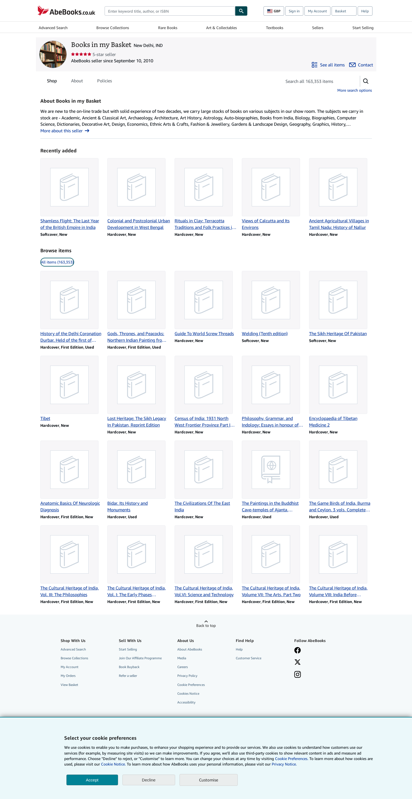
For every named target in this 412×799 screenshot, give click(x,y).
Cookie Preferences (191, 685)
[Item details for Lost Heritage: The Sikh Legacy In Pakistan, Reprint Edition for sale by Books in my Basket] (138, 392)
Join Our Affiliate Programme (140, 658)
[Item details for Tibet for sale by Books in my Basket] (71, 389)
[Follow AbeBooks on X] (297, 662)
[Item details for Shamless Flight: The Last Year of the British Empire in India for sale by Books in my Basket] (71, 194)
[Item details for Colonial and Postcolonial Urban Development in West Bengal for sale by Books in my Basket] (138, 194)
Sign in (294, 11)
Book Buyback (129, 667)
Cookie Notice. (113, 764)
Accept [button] (92, 780)
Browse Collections (112, 27)
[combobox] (170, 11)
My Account (317, 11)
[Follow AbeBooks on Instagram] (297, 675)
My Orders (68, 676)
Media (181, 658)
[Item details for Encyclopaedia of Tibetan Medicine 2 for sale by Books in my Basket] (340, 392)
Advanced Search (53, 27)
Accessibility (186, 702)
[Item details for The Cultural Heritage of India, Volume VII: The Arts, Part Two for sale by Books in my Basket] (273, 561)
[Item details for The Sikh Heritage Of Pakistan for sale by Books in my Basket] (340, 304)
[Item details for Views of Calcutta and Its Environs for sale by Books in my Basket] (273, 194)
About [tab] (77, 82)
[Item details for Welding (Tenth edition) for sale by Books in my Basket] (273, 304)
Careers (182, 667)
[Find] (241, 11)
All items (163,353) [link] (57, 262)
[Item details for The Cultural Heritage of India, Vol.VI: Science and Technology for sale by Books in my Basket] (206, 561)
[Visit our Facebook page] (297, 651)
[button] (366, 81)
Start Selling (363, 27)
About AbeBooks (189, 649)
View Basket (69, 685)
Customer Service (248, 658)
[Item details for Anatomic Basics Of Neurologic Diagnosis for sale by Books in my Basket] (71, 477)
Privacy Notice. (284, 764)
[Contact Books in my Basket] (361, 64)
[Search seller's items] (315, 81)
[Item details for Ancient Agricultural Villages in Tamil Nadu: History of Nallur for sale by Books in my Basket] (340, 194)
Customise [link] (208, 779)
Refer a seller (128, 676)
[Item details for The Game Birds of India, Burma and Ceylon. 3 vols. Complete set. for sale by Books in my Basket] (340, 477)
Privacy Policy (187, 676)
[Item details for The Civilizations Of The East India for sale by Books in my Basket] (206, 477)
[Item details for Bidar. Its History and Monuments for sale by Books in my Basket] (138, 477)
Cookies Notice (188, 693)
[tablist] (79, 81)
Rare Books (167, 27)
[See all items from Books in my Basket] (328, 64)
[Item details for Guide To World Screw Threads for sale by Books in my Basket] (206, 304)
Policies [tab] (105, 82)
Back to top (206, 625)
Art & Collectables (221, 27)
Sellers (317, 27)
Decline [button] (149, 780)
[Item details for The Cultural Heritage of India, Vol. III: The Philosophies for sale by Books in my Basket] (71, 561)
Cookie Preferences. (291, 758)
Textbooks (274, 27)
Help (365, 11)
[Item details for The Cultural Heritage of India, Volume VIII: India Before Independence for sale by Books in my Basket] (340, 561)
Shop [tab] (51, 82)
